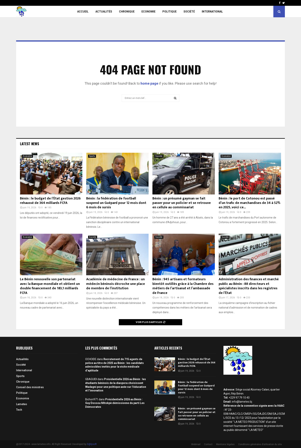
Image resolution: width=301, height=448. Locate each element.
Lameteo (21, 404)
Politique (169, 11)
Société (189, 11)
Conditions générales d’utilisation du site (260, 444)
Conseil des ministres (30, 387)
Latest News (29, 143)
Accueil (82, 11)
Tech (19, 409)
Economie (148, 11)
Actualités (103, 11)
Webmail (195, 444)
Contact (208, 444)
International (212, 11)
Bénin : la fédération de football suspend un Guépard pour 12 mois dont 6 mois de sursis (116, 203)
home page (149, 83)
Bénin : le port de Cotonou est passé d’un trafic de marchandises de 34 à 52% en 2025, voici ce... (249, 203)
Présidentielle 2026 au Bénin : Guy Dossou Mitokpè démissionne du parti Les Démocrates (115, 403)
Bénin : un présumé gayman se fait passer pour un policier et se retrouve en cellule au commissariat (181, 203)
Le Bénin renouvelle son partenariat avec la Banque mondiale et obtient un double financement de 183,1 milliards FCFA (50, 286)
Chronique (127, 11)
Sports (92, 156)
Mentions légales (225, 444)
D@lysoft (92, 444)
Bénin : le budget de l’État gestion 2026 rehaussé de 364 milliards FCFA (50, 201)
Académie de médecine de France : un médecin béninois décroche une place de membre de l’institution (115, 283)
